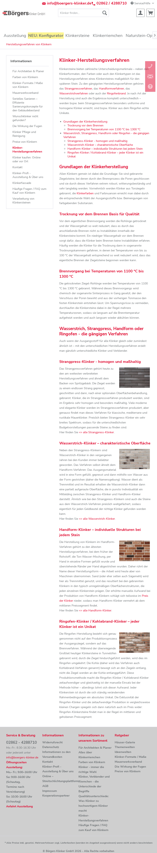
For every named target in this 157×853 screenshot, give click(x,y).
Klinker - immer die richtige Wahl (91, 769)
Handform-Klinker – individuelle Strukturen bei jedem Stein (105, 149)
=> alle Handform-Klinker (95, 610)
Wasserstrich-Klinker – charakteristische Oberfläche (100, 145)
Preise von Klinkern (24, 142)
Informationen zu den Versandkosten (56, 754)
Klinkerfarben (85, 193)
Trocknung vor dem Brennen (85, 125)
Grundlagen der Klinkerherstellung (85, 122)
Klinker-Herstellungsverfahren (27, 150)
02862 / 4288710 (111, 3)
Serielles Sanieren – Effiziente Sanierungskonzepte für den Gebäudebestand (27, 104)
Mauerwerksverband (25, 93)
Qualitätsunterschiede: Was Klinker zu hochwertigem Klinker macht (93, 803)
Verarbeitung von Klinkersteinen (23, 200)
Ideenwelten (123, 752)
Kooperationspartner (56, 796)
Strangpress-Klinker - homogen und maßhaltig (97, 141)
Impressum (49, 791)
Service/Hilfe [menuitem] (141, 3)
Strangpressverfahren (78, 89)
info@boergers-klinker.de (69, 3)
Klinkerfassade (21, 183)
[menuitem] (83, 13)
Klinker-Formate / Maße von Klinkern (27, 85)
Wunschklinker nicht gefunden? (25, 118)
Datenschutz (50, 747)
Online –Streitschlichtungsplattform (59, 778)
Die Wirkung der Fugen (27, 126)
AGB (45, 786)
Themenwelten (125, 747)
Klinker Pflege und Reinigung (24, 134)
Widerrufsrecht (52, 742)
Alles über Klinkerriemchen (89, 754)
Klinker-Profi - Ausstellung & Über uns (27, 175)
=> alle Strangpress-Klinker (96, 432)
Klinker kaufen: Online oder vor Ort (26, 159)
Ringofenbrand (116, 93)
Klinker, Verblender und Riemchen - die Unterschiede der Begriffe (94, 784)
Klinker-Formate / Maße (130, 757)
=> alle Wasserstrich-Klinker (97, 519)
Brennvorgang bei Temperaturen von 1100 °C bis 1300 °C (103, 129)
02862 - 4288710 (21, 742)
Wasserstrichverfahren (73, 93)
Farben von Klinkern (25, 77)
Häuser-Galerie (125, 742)
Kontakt (17, 167)
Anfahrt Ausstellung (19, 806)
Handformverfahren (111, 89)
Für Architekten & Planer (28, 71)
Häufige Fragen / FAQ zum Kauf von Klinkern (29, 191)
